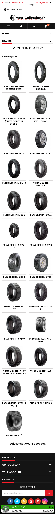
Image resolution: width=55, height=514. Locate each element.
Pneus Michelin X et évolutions (41, 120)
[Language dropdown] (44, 2)
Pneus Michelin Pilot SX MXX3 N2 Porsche (14, 372)
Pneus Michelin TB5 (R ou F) (14, 404)
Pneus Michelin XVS (41, 215)
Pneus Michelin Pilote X (41, 184)
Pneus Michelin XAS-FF (41, 372)
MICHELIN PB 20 (14, 435)
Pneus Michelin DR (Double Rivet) (14, 88)
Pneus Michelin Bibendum (41, 88)
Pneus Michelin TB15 (41, 403)
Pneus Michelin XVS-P (14, 246)
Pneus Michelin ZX (14, 153)
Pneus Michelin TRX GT (14, 308)
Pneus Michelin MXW (14, 338)
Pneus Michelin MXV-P (41, 308)
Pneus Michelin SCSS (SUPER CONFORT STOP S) (14, 121)
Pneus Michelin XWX (41, 244)
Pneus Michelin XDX (14, 277)
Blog (31, 4)
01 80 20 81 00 (17, 2)
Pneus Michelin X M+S (14, 183)
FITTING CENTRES (12, 9)
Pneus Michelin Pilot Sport (41, 340)
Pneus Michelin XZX (41, 153)
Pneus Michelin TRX (40, 277)
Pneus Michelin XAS (14, 215)
